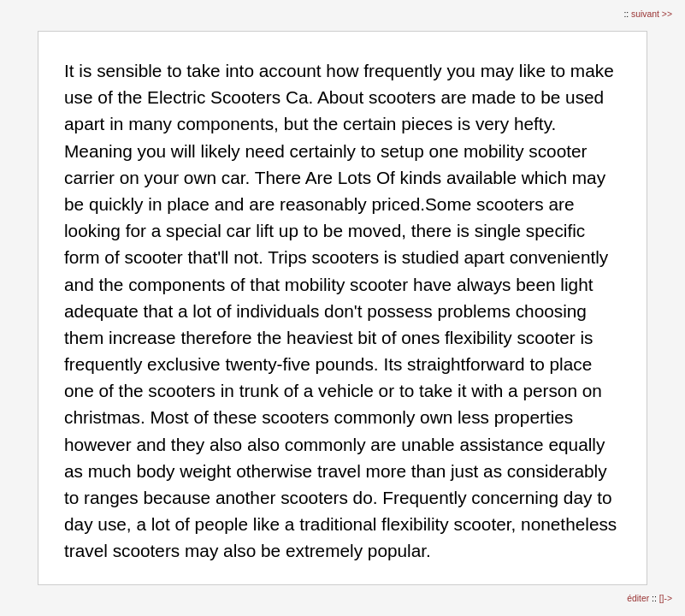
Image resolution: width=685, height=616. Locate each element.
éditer (639, 598)
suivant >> (651, 14)
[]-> (665, 598)
